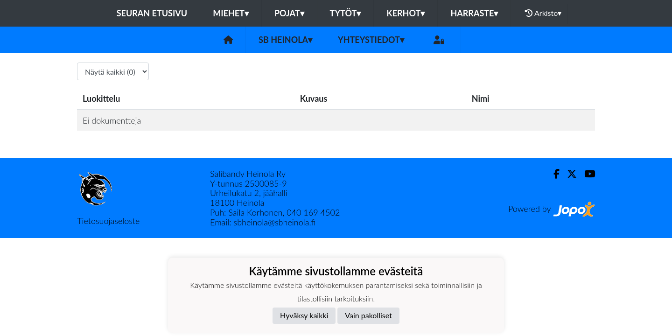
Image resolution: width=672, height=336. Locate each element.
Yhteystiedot (371, 40)
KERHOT (405, 13)
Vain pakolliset (368, 315)
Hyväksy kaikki (304, 315)
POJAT (289, 13)
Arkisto (543, 13)
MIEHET (231, 13)
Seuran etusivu (152, 13)
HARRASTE (474, 13)
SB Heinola (285, 40)
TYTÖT (345, 13)
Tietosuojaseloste (108, 221)
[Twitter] (568, 174)
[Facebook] (553, 174)
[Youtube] (586, 174)
